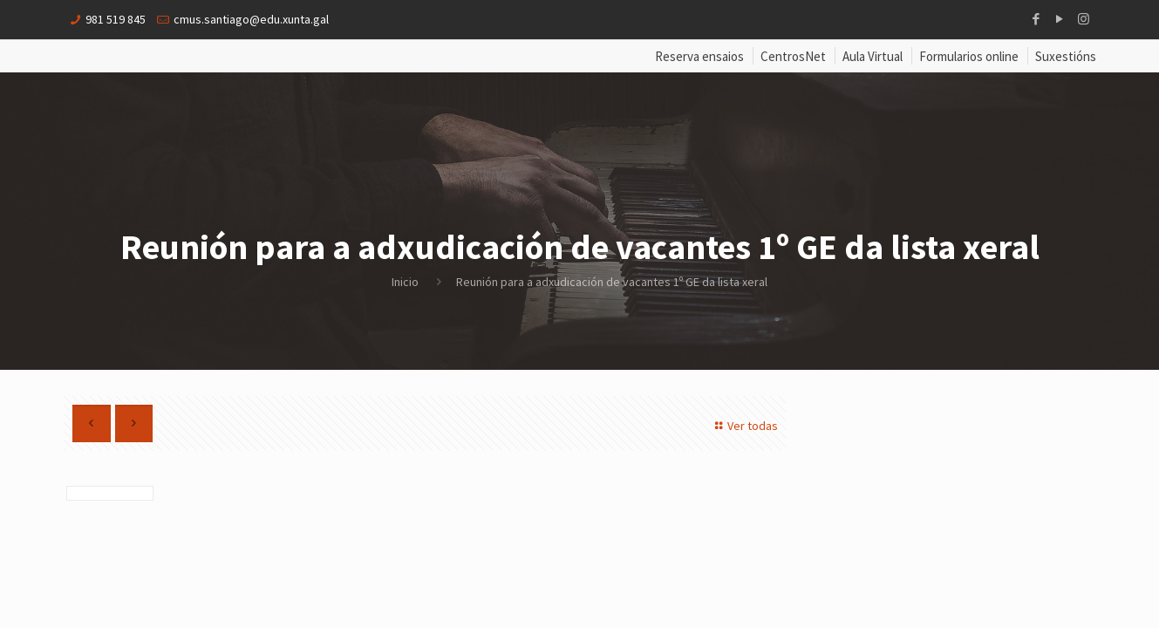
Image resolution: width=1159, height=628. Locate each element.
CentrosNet (793, 56)
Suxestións (1065, 56)
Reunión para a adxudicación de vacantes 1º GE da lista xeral (611, 282)
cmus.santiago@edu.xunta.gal (251, 19)
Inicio (405, 282)
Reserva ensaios (699, 56)
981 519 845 (115, 19)
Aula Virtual (872, 56)
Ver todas (745, 425)
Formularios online (969, 56)
